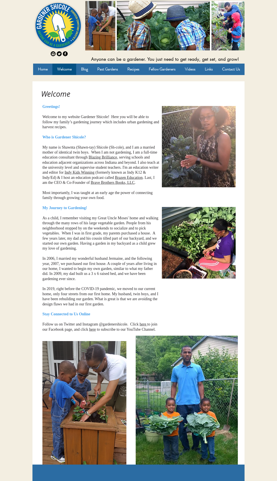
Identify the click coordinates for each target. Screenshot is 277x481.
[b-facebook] (65, 53)
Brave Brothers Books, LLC (113, 182)
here (143, 324)
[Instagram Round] (53, 53)
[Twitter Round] (59, 53)
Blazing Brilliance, (103, 157)
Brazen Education (129, 177)
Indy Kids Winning (79, 172)
